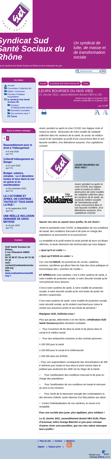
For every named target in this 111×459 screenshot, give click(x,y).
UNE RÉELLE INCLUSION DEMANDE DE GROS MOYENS (18, 219)
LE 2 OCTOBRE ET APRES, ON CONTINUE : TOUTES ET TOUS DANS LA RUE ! (18, 200)
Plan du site (44, 441)
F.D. (103, 106)
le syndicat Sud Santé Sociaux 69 (64, 83)
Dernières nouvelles (20, 110)
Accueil (43, 83)
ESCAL (101, 457)
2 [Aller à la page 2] (7, 138)
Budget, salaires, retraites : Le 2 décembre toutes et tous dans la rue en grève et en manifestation (18, 179)
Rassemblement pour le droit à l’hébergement (17, 146)
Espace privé (53, 447)
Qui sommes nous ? (20, 113)
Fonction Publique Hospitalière (16, 95)
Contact (58, 441)
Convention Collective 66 (19, 88)
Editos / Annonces (16, 91)
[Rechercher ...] (87, 71)
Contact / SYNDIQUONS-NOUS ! (22, 106)
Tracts (85, 83)
